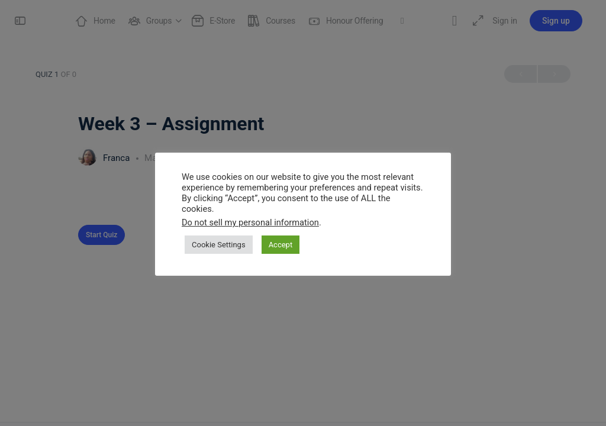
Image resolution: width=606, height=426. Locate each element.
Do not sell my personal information (250, 222)
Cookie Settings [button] (219, 244)
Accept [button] (281, 244)
